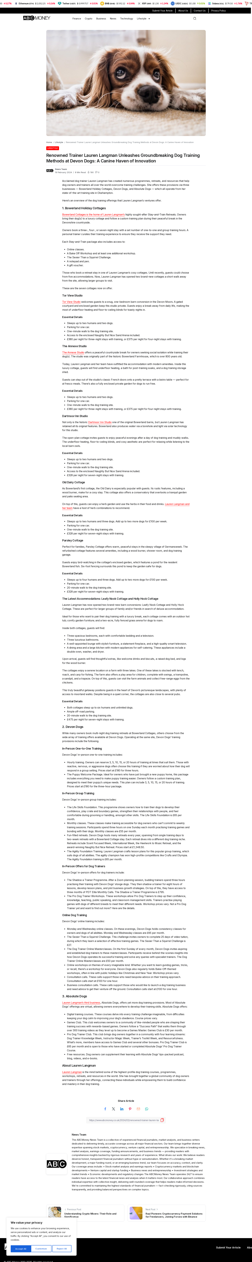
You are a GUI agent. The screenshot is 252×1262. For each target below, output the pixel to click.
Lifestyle (143, 18)
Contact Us (200, 10)
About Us (183, 10)
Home (49, 142)
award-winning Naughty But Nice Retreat (90, 847)
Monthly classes (76, 823)
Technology (126, 18)
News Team (61, 169)
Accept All (62, 1248)
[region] (41, 1237)
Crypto (88, 18)
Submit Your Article (162, 10)
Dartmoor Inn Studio (100, 422)
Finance (76, 18)
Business (101, 18)
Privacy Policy (218, 10)
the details (128, 908)
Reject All (41, 1248)
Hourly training (75, 762)
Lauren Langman (72, 1072)
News (113, 18)
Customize (21, 1248)
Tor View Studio (71, 301)
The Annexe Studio (73, 352)
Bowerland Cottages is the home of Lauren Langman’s (93, 214)
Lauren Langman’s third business (81, 1002)
